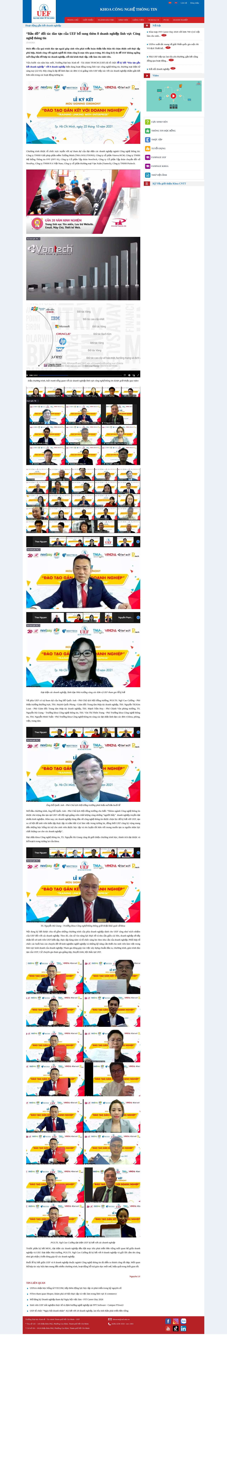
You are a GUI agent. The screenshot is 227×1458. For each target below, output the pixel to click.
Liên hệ (184, 3)
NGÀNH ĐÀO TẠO (106, 20)
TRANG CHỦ (73, 20)
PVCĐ (166, 20)
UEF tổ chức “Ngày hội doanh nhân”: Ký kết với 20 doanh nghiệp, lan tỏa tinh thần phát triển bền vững (79, 1310)
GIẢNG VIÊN (138, 20)
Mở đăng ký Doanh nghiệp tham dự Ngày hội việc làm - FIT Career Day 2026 (66, 1299)
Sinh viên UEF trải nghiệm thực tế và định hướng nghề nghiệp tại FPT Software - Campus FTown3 (76, 1305)
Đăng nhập (194, 3)
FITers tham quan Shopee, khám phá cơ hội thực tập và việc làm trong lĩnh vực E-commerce (73, 1293)
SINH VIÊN (123, 20)
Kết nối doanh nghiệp (162, 69)
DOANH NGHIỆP (180, 20)
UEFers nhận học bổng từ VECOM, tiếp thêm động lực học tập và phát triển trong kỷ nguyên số (75, 1288)
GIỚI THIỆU (88, 20)
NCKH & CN (153, 20)
